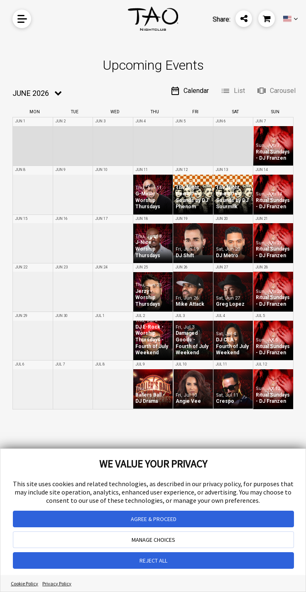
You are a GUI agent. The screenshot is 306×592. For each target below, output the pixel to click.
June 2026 (30, 93)
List (232, 91)
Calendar (189, 91)
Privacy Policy (56, 583)
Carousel (276, 91)
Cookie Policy (24, 583)
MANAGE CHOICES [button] (153, 539)
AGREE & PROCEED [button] (153, 519)
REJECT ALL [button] (153, 560)
